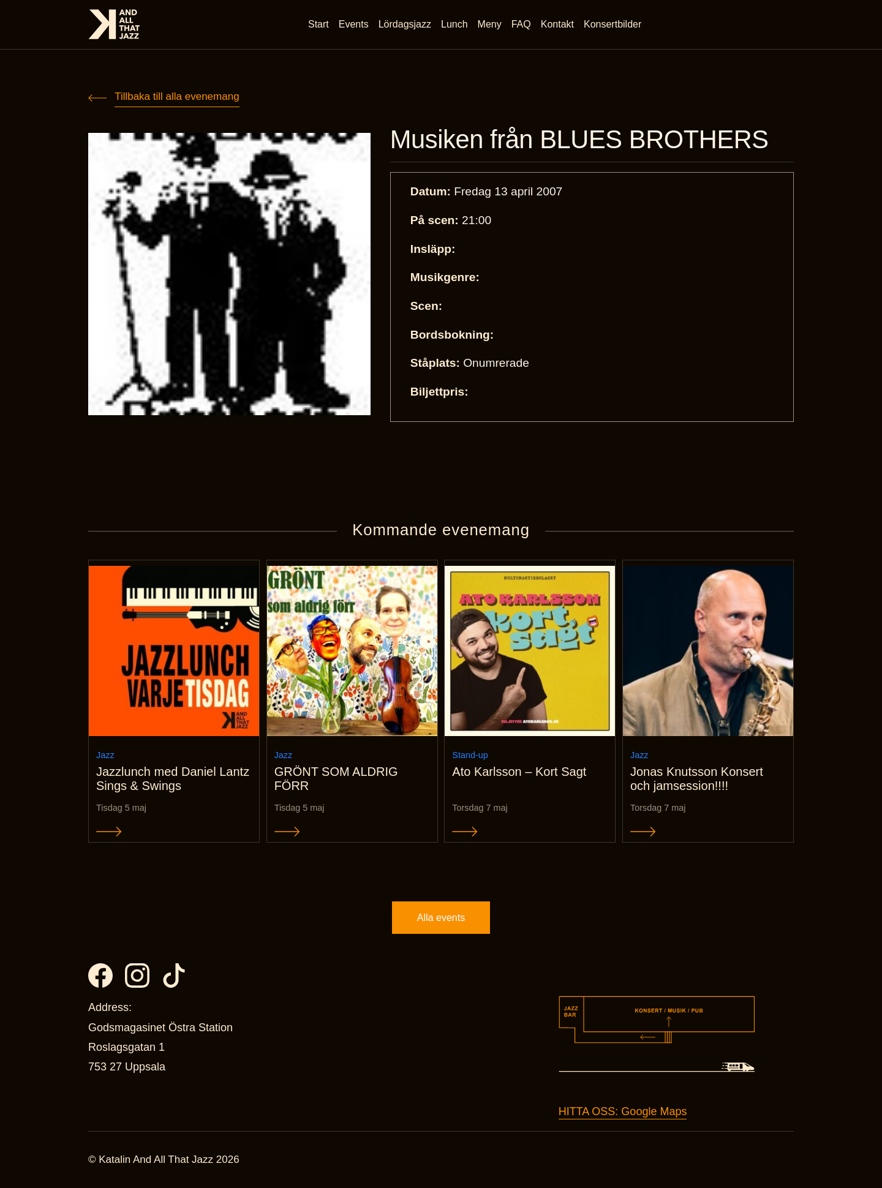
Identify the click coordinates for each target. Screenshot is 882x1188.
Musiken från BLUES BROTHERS (579, 139)
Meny (490, 24)
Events (354, 24)
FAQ (521, 24)
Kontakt (557, 24)
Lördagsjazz (405, 24)
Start (318, 24)
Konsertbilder (612, 24)
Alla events (441, 917)
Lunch (454, 24)
